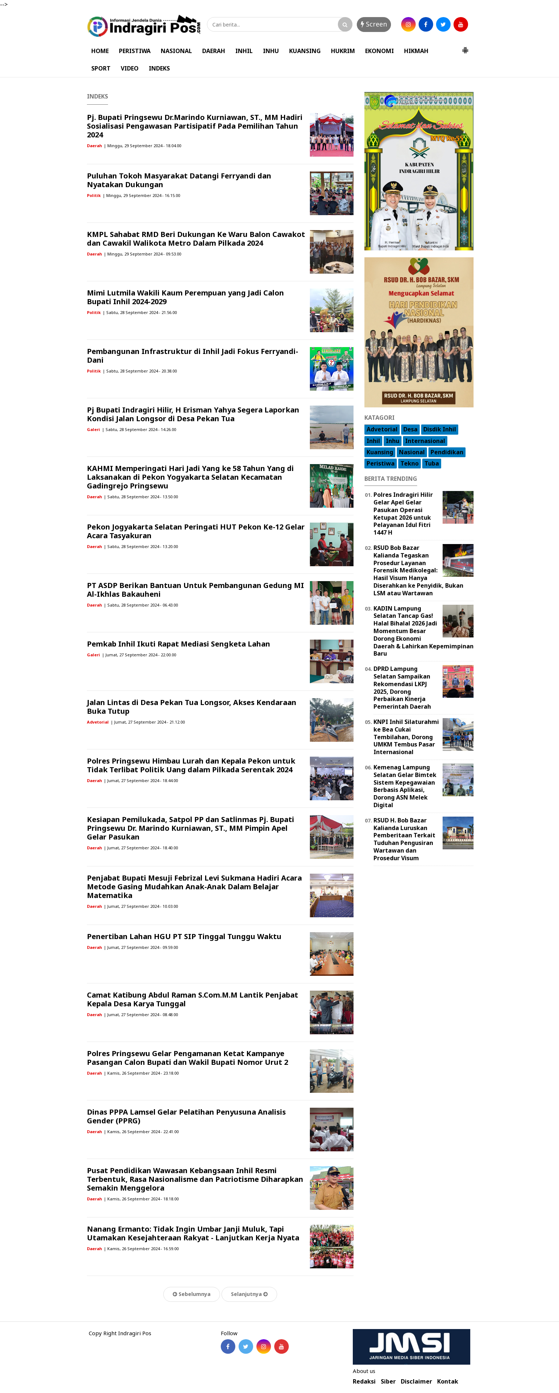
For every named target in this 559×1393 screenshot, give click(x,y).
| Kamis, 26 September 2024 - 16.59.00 (141, 1248)
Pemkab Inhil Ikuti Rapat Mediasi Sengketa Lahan (178, 644)
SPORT (101, 68)
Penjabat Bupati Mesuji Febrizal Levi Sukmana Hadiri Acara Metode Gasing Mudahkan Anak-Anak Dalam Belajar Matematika (194, 886)
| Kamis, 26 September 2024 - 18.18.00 (141, 1198)
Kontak (447, 1381)
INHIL (244, 51)
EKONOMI (379, 51)
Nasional (412, 452)
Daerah (94, 145)
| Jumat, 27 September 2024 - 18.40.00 (141, 847)
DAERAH (213, 51)
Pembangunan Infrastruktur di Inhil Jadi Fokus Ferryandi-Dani (192, 355)
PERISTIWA (135, 51)
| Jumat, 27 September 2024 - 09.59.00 (141, 947)
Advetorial (98, 722)
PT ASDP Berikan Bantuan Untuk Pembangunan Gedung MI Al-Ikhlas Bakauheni (195, 589)
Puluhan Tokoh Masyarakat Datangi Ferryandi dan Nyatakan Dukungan (179, 180)
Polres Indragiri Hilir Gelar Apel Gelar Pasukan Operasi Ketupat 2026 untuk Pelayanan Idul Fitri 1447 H (403, 513)
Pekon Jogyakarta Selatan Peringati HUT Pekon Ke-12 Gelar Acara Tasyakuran (196, 531)
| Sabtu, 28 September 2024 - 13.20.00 (141, 546)
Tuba (431, 463)
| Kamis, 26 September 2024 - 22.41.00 (141, 1131)
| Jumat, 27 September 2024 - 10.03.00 (141, 906)
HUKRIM (343, 51)
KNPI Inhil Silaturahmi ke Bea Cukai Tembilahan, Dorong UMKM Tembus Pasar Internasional (406, 737)
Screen (374, 24)
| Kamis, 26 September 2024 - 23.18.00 (141, 1073)
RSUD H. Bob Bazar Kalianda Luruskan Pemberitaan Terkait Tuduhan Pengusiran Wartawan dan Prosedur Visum (404, 839)
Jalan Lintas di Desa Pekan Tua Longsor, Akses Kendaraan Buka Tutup (191, 706)
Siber (388, 1381)
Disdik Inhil (439, 429)
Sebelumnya (192, 1294)
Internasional (425, 441)
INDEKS (159, 68)
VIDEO (130, 68)
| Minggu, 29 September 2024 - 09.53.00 (142, 254)
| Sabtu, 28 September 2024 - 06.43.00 (141, 605)
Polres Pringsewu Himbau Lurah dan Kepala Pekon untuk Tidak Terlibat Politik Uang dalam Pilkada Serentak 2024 (191, 765)
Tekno (409, 463)
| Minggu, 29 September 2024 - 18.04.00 (142, 145)
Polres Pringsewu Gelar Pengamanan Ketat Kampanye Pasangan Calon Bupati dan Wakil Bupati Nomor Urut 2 (187, 1057)
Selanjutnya (249, 1294)
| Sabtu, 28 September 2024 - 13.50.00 (141, 496)
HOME (100, 51)
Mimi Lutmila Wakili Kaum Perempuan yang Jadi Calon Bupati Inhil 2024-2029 (185, 297)
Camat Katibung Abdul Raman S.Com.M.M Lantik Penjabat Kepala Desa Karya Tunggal (192, 999)
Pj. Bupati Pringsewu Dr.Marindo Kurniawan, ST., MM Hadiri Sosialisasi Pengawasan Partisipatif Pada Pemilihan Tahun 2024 (195, 126)
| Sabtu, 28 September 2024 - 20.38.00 (140, 371)
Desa (410, 429)
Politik (94, 195)
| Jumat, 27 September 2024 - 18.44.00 (141, 780)
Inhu (392, 441)
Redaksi (364, 1381)
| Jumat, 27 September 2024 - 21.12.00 (148, 722)
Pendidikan (447, 452)
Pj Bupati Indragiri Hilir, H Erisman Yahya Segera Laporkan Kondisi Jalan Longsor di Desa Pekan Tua (193, 414)
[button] (465, 47)
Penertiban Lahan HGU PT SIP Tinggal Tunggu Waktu (184, 936)
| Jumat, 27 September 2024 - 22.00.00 (139, 654)
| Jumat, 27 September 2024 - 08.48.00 (141, 1014)
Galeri (93, 429)
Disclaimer (416, 1381)
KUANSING (305, 51)
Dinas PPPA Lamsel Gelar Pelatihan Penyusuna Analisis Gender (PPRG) (186, 1116)
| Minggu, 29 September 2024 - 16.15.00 (141, 195)
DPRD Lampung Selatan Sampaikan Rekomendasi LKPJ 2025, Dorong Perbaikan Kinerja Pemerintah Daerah (402, 687)
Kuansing (380, 452)
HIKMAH (416, 51)
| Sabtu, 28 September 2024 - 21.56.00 (140, 312)
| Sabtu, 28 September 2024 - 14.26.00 (139, 429)
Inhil (373, 441)
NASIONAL (176, 51)
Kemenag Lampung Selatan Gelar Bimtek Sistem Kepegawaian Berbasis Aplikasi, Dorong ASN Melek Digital (405, 786)
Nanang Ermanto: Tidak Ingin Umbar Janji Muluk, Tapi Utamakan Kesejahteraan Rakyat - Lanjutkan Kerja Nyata (193, 1233)
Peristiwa (381, 463)
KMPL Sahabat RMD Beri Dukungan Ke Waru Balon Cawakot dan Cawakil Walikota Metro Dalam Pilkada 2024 (196, 238)
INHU (271, 51)
